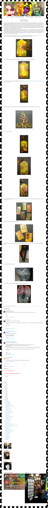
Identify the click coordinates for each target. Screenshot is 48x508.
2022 (5, 383)
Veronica (7, 310)
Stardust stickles (6, 199)
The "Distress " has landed (9, 411)
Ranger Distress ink (10, 36)
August (6, 438)
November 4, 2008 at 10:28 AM (10, 328)
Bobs (6, 319)
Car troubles (7, 428)
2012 (5, 395)
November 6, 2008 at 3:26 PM (10, 338)
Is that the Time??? (8, 418)
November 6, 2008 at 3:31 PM (10, 354)
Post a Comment (7, 363)
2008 (5, 400)
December (6, 401)
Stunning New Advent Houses (9, 424)
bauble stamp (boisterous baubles (21, 198)
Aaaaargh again (7, 413)
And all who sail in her (8, 408)
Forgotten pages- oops (8, 429)
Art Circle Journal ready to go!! (9, 430)
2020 (5, 385)
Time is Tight (7, 434)
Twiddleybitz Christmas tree (18, 35)
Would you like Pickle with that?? (9, 406)
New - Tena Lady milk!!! (8, 412)
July (6, 439)
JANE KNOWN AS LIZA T (9, 331)
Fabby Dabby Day (7, 419)
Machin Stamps (8, 357)
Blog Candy (6, 422)
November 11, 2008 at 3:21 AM (10, 361)
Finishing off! (7, 407)
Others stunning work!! (8, 423)
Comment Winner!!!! (8, 433)
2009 (5, 399)
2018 (5, 388)
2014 (5, 393)
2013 (5, 394)
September (7, 437)
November (6, 402)
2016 (5, 390)
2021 (5, 384)
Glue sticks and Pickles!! (8, 417)
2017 (5, 389)
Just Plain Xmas (25, 59)
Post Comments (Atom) (11, 366)
